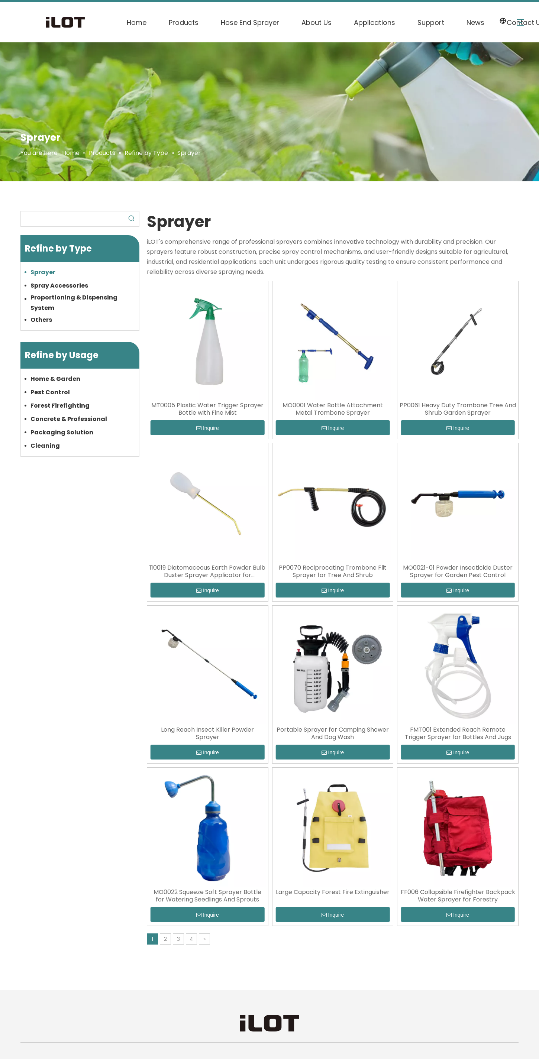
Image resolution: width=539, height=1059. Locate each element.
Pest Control (50, 392)
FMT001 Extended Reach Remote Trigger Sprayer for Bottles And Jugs (458, 733)
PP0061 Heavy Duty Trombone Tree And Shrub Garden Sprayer (458, 409)
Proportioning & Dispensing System (73, 302)
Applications (374, 22)
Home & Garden (55, 379)
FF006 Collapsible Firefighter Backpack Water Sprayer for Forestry (458, 895)
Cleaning (45, 445)
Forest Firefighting (60, 405)
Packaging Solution (61, 432)
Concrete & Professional (68, 419)
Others (41, 319)
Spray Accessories (59, 285)
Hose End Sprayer (250, 22)
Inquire (207, 428)
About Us (316, 22)
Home (136, 22)
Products (184, 22)
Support (430, 22)
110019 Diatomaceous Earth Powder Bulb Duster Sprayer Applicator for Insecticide (207, 571)
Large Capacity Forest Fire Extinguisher (333, 892)
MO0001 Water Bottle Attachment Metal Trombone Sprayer (333, 409)
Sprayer (42, 272)
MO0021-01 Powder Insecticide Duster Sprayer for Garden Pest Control (458, 571)
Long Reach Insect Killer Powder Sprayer (207, 733)
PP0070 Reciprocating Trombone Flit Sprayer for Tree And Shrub (333, 571)
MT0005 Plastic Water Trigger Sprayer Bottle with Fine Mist (207, 409)
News (475, 22)
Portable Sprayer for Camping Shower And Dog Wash (333, 733)
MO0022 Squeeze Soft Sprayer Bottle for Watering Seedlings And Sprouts (207, 895)
